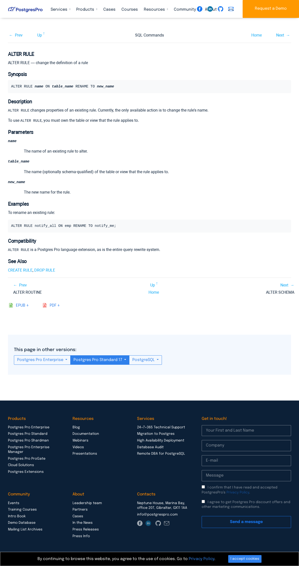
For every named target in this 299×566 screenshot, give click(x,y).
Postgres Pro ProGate (26, 458)
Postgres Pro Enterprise (40, 360)
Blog (76, 427)
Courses (129, 9)
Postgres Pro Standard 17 (98, 360)
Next (280, 35)
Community (185, 9)
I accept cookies (244, 559)
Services (59, 9)
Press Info (81, 536)
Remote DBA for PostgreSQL (161, 453)
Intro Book (17, 516)
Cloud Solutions (21, 465)
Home (256, 35)
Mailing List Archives (25, 529)
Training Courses (22, 509)
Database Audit (150, 447)
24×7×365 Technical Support (161, 427)
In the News (83, 523)
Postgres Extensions (26, 472)
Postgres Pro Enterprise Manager (28, 449)
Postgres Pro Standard (27, 434)
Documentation (86, 434)
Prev (19, 35)
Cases (109, 9)
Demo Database (22, 523)
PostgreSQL (144, 360)
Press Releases (86, 529)
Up (39, 35)
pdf (53, 305)
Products (85, 9)
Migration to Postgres (156, 434)
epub (20, 305)
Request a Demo (271, 8)
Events (13, 503)
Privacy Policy (237, 492)
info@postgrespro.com (157, 514)
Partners (80, 509)
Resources (155, 9)
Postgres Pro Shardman (28, 440)
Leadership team (87, 503)
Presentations (85, 453)
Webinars (80, 440)
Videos (78, 447)
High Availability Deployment (160, 440)
